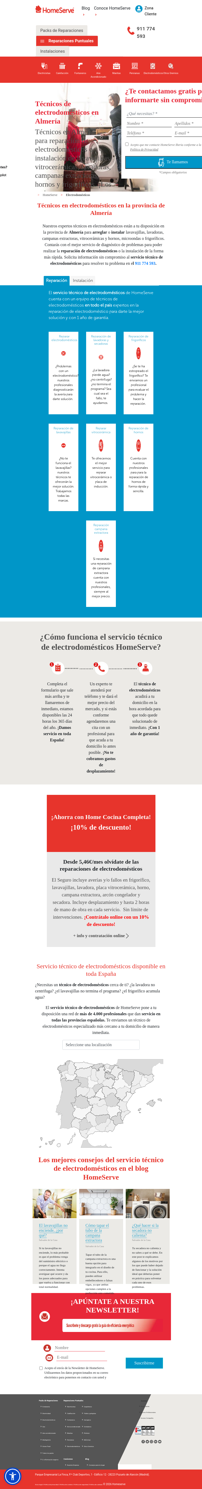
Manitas (69, 1433)
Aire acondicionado (48, 1433)
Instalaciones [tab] (52, 51)
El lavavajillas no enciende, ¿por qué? (53, 1230)
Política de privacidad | (52, 1484)
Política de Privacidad (144, 149)
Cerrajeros (86, 1420)
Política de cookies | (66, 1484)
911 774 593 (146, 32)
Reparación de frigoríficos (138, 338)
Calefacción (70, 1413)
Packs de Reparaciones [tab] (61, 30)
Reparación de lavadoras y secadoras (101, 340)
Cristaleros (86, 1426)
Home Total (45, 1446)
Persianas (69, 1440)
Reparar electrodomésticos (64, 338)
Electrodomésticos (78, 195)
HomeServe (50, 195)
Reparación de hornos (138, 430)
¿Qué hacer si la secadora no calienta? (145, 1230)
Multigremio (45, 1440)
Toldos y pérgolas (88, 1413)
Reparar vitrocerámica (101, 430)
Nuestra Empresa (72, 1465)
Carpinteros (86, 1406)
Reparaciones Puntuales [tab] (70, 40)
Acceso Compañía (146, 1418)
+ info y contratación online (101, 935)
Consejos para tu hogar (95, 1465)
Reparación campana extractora (101, 528)
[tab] (57, 281)
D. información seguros (49, 1459)
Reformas (86, 1440)
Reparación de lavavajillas (63, 430)
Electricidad (45, 1413)
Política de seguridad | (81, 1484)
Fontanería (45, 1406)
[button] (12, 1476)
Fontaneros (70, 1420)
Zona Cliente (144, 1406)
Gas (42, 1426)
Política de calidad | (96, 1484)
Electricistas (70, 1406)
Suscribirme (144, 1363)
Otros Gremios (87, 1446)
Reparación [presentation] (56, 280)
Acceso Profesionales (147, 1412)
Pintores (85, 1433)
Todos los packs (47, 1453)
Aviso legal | (39, 1484)
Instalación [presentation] (83, 280)
